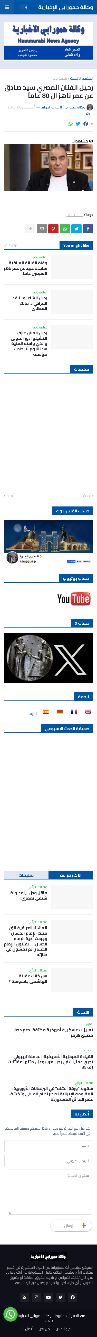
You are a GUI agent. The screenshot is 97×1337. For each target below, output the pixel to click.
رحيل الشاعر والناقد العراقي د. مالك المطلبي (30, 303)
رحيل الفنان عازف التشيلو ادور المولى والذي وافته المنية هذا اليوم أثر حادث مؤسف (29, 343)
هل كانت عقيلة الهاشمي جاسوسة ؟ (28, 978)
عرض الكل (11, 245)
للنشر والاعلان (65, 1329)
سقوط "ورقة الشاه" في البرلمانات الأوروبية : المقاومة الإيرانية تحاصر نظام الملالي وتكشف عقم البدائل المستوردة (50, 1094)
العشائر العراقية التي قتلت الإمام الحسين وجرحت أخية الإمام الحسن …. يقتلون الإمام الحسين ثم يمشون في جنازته (25, 941)
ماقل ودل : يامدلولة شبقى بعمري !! (28, 895)
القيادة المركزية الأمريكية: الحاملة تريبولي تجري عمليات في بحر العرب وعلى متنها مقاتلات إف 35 (50, 1062)
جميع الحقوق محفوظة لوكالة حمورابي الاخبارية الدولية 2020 (47, 1318)
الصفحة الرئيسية (81, 78)
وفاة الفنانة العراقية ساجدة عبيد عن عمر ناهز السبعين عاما (25, 268)
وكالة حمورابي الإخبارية (65, 7)
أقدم (10, 495)
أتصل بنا (27, 1329)
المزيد (33, 713)
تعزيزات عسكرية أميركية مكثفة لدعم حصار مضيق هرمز (53, 1032)
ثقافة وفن (59, 78)
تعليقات (26, 875)
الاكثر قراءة (71, 875)
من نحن (44, 1329)
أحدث (87, 495)
